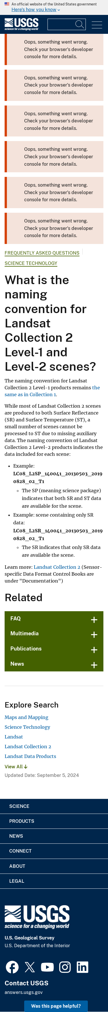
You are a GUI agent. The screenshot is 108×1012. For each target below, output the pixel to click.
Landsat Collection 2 (57, 567)
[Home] (21, 29)
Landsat (14, 737)
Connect (20, 851)
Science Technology (31, 263)
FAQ (15, 619)
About (17, 866)
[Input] (67, 24)
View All (16, 766)
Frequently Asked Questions (42, 253)
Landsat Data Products (30, 756)
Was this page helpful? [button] (56, 1006)
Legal (16, 881)
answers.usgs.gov (24, 992)
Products (21, 821)
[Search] (80, 24)
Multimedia (24, 633)
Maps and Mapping (26, 717)
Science (19, 806)
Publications (26, 649)
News (17, 664)
